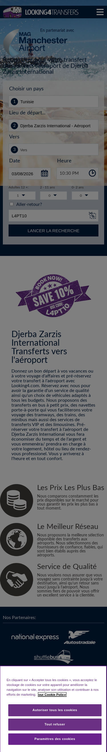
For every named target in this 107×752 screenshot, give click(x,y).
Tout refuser (55, 724)
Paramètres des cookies (55, 739)
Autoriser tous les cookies (55, 710)
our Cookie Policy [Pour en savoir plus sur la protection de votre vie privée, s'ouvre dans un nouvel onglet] (52, 694)
